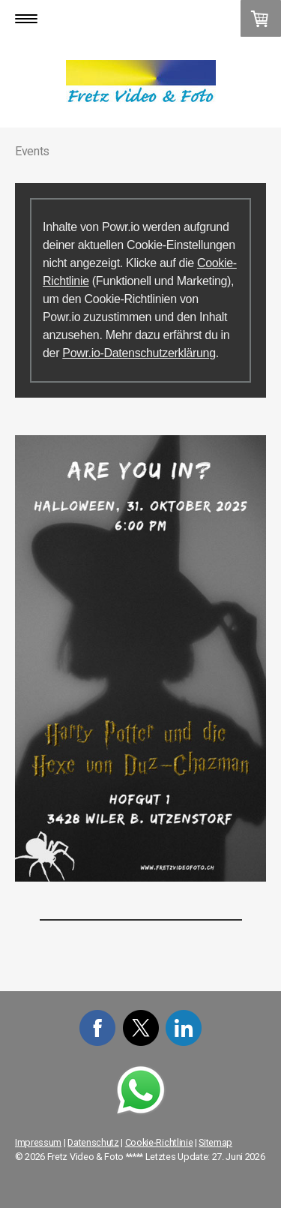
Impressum (38, 1142)
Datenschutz (92, 1142)
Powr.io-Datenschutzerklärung (138, 353)
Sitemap (215, 1142)
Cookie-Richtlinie (159, 1142)
